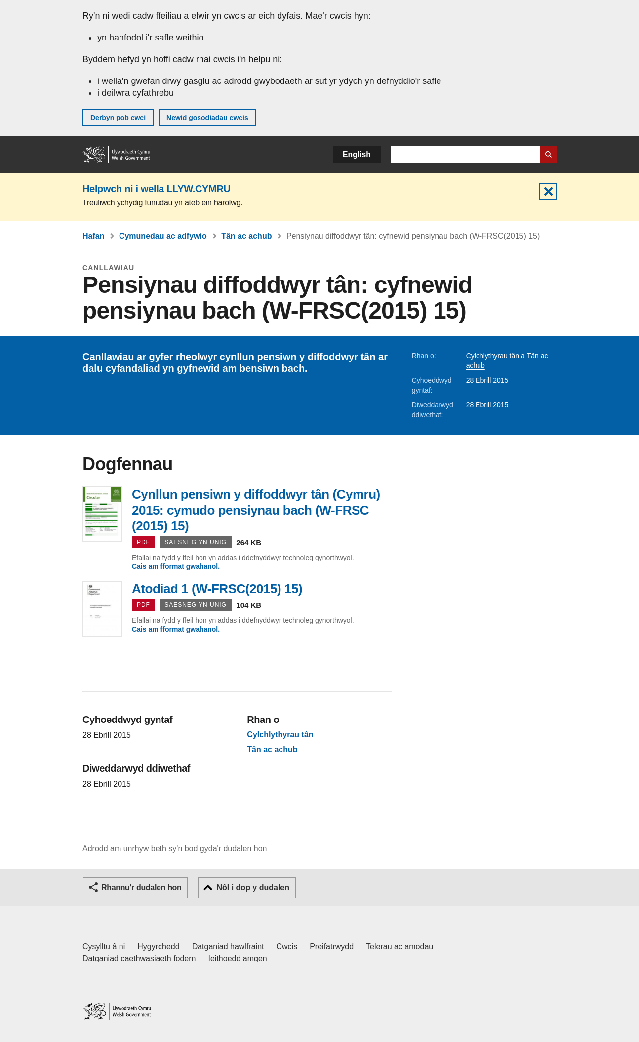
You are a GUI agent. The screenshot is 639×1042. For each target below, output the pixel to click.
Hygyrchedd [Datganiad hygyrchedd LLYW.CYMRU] (158, 946)
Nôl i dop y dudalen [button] (252, 887)
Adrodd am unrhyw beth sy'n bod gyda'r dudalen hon (174, 848)
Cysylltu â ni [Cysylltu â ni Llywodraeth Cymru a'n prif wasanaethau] (103, 946)
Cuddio (548, 191)
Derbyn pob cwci (118, 117)
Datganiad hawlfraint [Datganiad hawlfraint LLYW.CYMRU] (228, 946)
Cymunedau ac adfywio (163, 236)
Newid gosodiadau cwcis (207, 117)
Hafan (93, 236)
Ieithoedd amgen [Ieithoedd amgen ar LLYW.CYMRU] (237, 958)
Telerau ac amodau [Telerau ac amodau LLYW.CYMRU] (399, 946)
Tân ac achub (246, 236)
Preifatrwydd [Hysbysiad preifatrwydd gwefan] (332, 946)
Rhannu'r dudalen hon (141, 887)
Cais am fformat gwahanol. (176, 566)
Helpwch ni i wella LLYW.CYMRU (156, 188)
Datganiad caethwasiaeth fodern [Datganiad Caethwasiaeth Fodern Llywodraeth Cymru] (139, 958)
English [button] (357, 154)
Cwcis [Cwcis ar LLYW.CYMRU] (287, 946)
